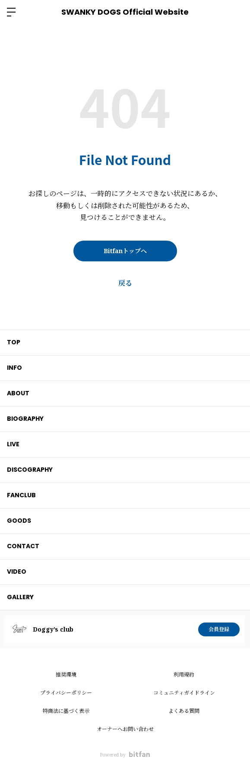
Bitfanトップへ (125, 251)
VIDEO (16, 571)
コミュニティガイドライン (184, 692)
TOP (13, 342)
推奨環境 (66, 674)
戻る (125, 283)
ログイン (236, 12)
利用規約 (184, 674)
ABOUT (18, 393)
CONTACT (23, 546)
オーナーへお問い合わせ (125, 729)
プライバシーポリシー (66, 692)
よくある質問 (183, 711)
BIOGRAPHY (25, 418)
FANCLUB (21, 495)
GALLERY (20, 597)
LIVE (13, 444)
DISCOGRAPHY (30, 469)
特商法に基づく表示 (66, 711)
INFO (14, 367)
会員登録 (219, 629)
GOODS (19, 520)
